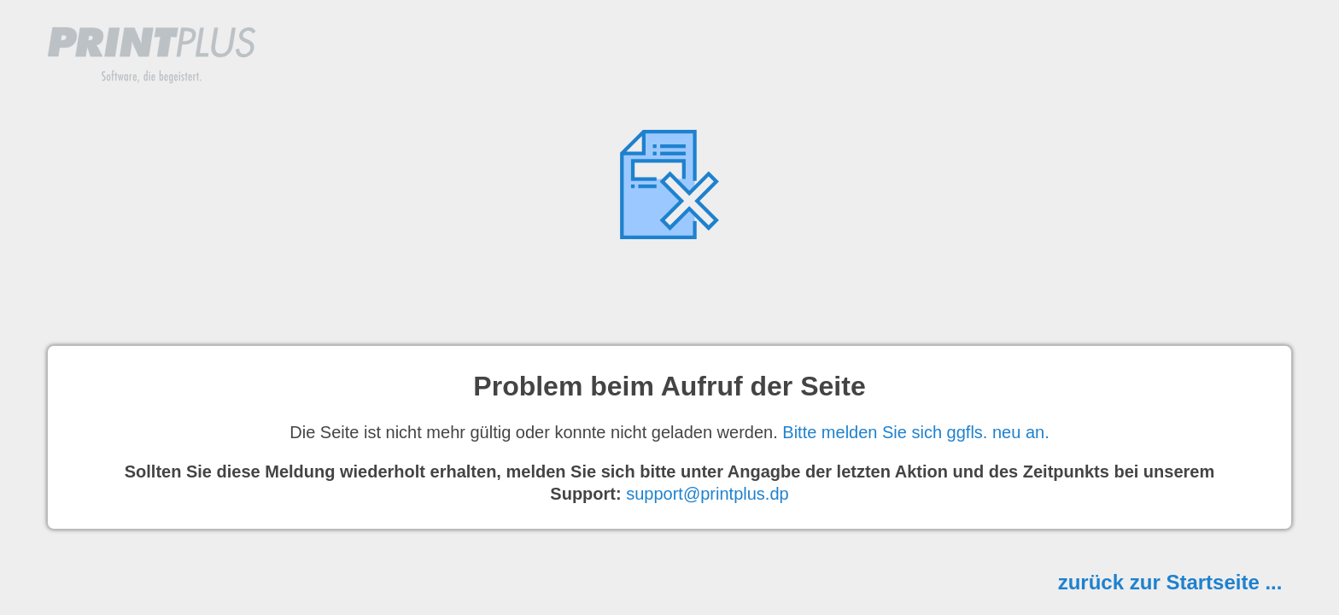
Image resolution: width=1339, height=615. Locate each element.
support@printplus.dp (707, 493)
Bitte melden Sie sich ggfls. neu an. (915, 432)
